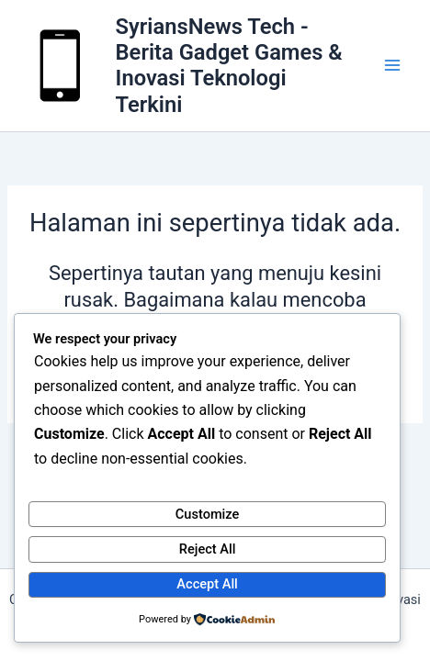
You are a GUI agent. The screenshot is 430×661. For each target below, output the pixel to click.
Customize (207, 514)
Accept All (206, 584)
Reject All (207, 549)
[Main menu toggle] (392, 66)
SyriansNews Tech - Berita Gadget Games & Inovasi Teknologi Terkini (229, 66)
